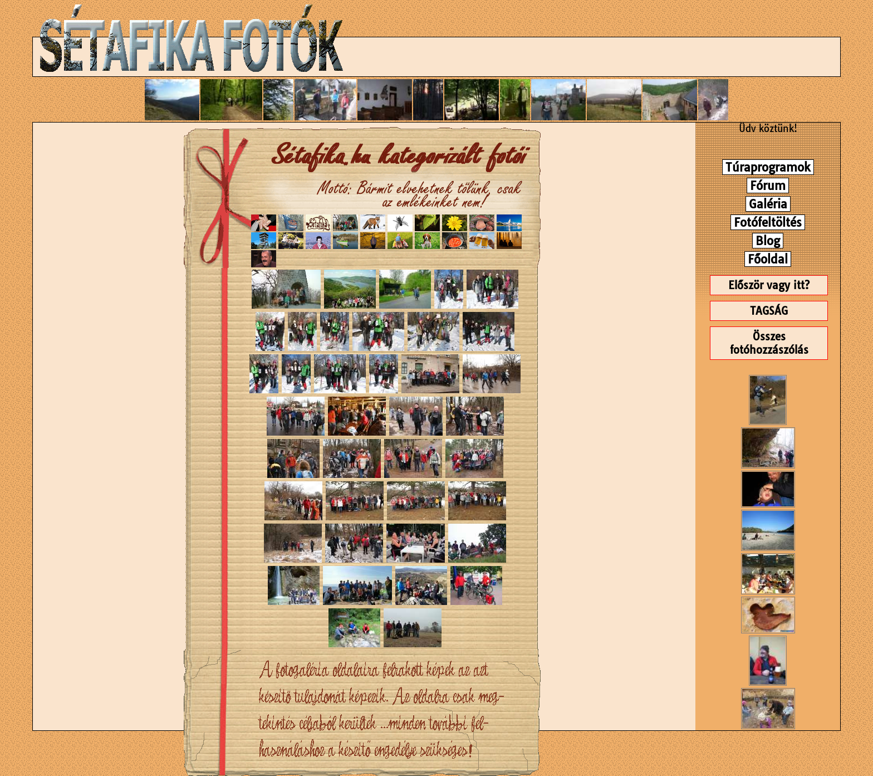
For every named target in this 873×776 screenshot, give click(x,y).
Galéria (768, 204)
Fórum (768, 185)
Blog (768, 240)
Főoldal (768, 259)
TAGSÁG (769, 311)
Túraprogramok (768, 167)
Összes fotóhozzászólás (769, 343)
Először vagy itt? (769, 285)
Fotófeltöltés (768, 222)
